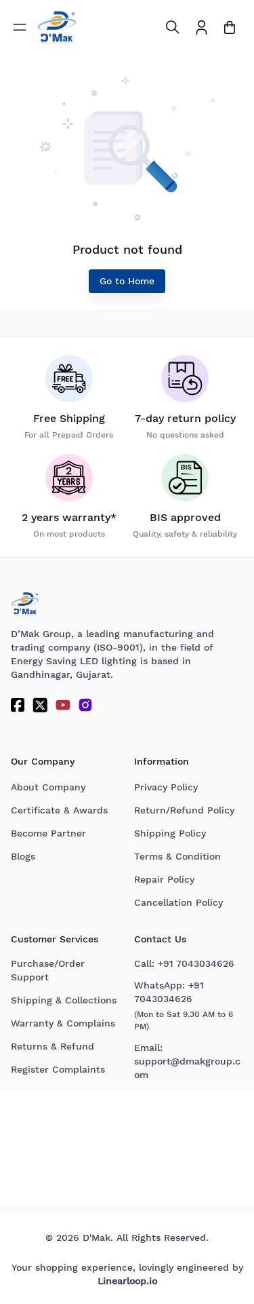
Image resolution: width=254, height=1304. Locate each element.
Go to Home (127, 280)
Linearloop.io (127, 1281)
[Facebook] (17, 705)
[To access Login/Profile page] (201, 27)
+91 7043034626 (196, 963)
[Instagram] (85, 705)
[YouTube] (63, 704)
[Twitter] (40, 704)
